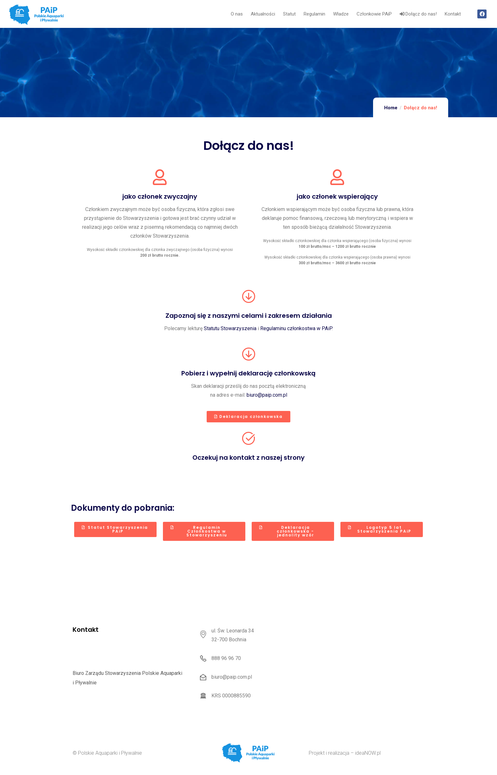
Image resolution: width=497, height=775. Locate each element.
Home (390, 108)
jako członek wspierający (337, 196)
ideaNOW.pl (368, 753)
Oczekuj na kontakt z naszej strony (248, 457)
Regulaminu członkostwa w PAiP (296, 328)
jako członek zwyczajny (159, 196)
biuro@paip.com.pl (267, 395)
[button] (248, 416)
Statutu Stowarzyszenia (230, 328)
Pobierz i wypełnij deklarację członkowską (248, 373)
